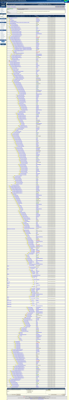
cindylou (37, 71)
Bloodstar (37, 196)
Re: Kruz (28, 234)
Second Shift (38, 154)
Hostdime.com (40, 397)
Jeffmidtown (37, 65)
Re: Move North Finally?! (25, 331)
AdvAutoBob (38, 149)
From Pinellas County (31, 261)
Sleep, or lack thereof (25, 216)
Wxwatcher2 (38, 252)
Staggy (37, 157)
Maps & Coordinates (3, 23)
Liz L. (37, 34)
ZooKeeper (37, 48)
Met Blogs (2, 10)
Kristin (37, 63)
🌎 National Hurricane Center (3, 44)
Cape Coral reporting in (16, 351)
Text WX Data (2, 35)
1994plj (37, 358)
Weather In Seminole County (17, 74)
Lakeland (32, 248)
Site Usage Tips (3, 34)
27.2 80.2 (17, 130)
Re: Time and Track (22, 212)
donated (31, 398)
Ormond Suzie (38, 30)
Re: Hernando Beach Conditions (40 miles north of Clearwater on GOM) (19, 22)
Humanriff (37, 32)
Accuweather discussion (13, 21)
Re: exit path (33, 271)
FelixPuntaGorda (38, 164)
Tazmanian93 (38, 113)
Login (1, 2)
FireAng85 (37, 318)
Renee (37, 290)
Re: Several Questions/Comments (21, 360)
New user (39, 4)
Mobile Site (2, 38)
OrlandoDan (38, 250)
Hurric (37, 249)
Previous (56, 6)
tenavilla (37, 81)
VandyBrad (37, 155)
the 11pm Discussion (13, 381)
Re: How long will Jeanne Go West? (16, 31)
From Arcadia (25, 222)
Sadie (37, 222)
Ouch (19, 204)
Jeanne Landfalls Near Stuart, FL (12, 17)
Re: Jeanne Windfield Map (14, 24)
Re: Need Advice (16, 195)
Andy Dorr (37, 46)
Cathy (37, 223)
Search (1, 12)
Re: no (21, 339)
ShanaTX (37, 38)
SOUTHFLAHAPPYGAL (39, 236)
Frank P (37, 58)
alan (36, 72)
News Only (2, 9)
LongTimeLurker (38, 307)
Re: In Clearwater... (27, 221)
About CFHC (2, 37)
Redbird (37, 179)
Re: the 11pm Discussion (14, 382)
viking (37, 130)
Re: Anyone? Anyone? (22, 104)
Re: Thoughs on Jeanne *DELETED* (18, 71)
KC (36, 243)
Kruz (36, 233)
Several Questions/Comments (20, 359)
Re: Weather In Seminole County (18, 75)
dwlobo (37, 272)
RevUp (37, 59)
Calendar (50, 4)
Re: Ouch (20, 205)
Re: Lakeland (33, 249)
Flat (64, 6)
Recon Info (2, 26)
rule (36, 253)
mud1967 (37, 100)
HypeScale (1, 16)
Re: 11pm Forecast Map (17, 82)
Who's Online (43, 4)
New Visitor (6, 2)
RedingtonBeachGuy (39, 33)
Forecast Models (3, 25)
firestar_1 (37, 283)
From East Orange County (27, 318)
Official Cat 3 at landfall (15, 58)
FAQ (46, 4)
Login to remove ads (3, 45)
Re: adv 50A (21, 121)
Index (59, 6)
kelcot (37, 373)
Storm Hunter (38, 171)
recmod (37, 67)
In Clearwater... (26, 220)
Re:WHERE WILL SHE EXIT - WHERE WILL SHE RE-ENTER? (22, 47)
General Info (2, 31)
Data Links (2, 33)
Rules (48, 4)
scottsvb (37, 140)
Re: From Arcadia (26, 223)
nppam (37, 99)
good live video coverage (22, 112)
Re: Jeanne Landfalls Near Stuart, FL (16, 29)
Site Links (2, 32)
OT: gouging (22, 123)
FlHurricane (3, 3)
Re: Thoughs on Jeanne (17, 72)
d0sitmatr (37, 107)
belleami (37, 47)
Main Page (2, 8)
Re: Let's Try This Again (16, 73)
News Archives (2, 11)
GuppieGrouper (38, 275)
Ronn (37, 50)
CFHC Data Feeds (3, 36)
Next (62, 6)
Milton (48, 2)
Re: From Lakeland (30, 240)
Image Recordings (3, 24)
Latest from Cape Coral (23, 334)
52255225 (37, 96)
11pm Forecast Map (16, 81)
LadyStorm (37, 21)
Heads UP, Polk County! (21, 114)
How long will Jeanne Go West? (15, 30)
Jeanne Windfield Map (13, 23)
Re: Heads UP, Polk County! (22, 115)
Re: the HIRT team (20, 364)
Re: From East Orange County (28, 319)
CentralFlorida (38, 288)
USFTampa (37, 129)
